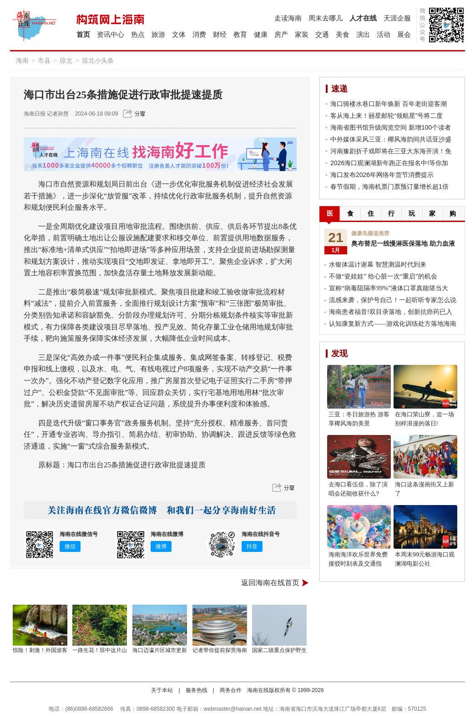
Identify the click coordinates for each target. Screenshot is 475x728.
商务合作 (231, 690)
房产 (281, 34)
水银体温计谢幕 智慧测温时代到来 (377, 264)
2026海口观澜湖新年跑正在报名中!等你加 (389, 163)
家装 (301, 34)
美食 (342, 34)
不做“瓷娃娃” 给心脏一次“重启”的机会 (383, 276)
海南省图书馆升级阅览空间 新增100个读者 (390, 127)
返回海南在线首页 (270, 582)
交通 (322, 34)
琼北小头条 (98, 60)
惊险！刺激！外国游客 (40, 650)
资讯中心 (110, 34)
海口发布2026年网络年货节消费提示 (382, 174)
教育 (240, 34)
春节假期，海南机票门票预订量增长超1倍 (389, 186)
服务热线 (196, 690)
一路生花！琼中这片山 (99, 650)
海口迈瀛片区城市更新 (159, 650)
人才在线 (363, 18)
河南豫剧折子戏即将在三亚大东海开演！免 (390, 151)
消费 (199, 34)
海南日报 (34, 114)
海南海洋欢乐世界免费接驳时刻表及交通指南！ (358, 563)
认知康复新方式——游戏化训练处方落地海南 (392, 323)
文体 (179, 34)
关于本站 (162, 690)
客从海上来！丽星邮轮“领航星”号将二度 (386, 115)
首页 (83, 34)
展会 (404, 34)
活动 (383, 34)
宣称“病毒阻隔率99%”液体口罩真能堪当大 (388, 288)
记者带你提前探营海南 (219, 650)
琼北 (66, 60)
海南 (22, 60)
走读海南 (288, 18)
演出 (363, 34)
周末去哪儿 (325, 18)
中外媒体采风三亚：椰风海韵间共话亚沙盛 (390, 139)
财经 (220, 34)
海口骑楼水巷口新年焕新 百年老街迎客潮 (388, 103)
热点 (138, 34)
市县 (44, 60)
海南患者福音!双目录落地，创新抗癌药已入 (390, 311)
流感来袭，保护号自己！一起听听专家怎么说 (392, 300)
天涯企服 (397, 18)
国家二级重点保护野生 (279, 650)
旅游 (158, 34)
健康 (261, 34)
